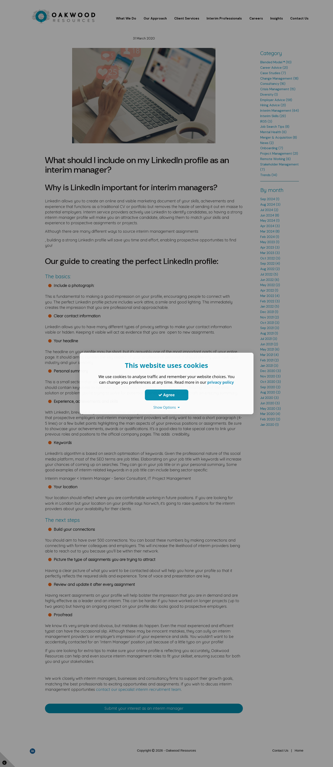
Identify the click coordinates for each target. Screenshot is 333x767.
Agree (166, 394)
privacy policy (220, 382)
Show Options (166, 407)
